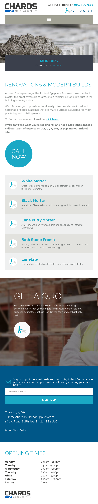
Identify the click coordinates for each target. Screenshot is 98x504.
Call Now (20, 152)
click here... (52, 117)
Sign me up (49, 399)
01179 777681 (83, 4)
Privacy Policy (19, 430)
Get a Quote (82, 11)
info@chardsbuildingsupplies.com (31, 417)
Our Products (43, 65)
